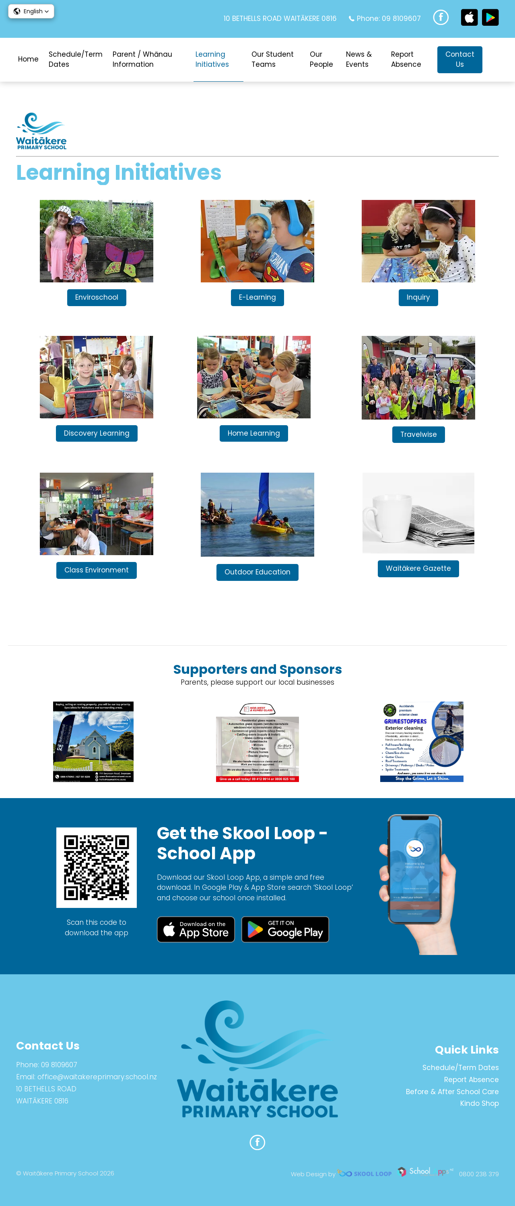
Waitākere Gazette (418, 568)
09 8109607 (401, 18)
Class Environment (96, 570)
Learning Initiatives (212, 59)
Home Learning (254, 433)
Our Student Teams (272, 59)
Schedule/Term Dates (76, 59)
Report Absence (406, 59)
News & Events (359, 59)
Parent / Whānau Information (142, 59)
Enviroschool (96, 297)
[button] (31, 11)
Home (28, 59)
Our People (321, 59)
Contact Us (459, 59)
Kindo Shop (479, 1103)
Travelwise (418, 434)
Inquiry (418, 297)
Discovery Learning (97, 433)
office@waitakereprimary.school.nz (97, 1077)
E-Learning (257, 297)
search (494, 60)
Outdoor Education (257, 572)
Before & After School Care (452, 1092)
